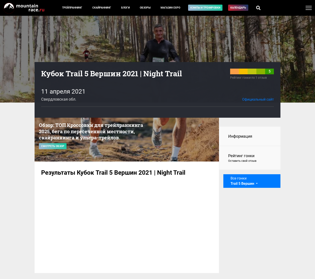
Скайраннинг (101, 7)
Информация (240, 136)
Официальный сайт (258, 99)
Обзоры (145, 7)
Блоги (125, 7)
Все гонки (243, 181)
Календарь (238, 7)
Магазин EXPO (170, 7)
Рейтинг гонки (250, 158)
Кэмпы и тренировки (205, 7)
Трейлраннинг (72, 7)
